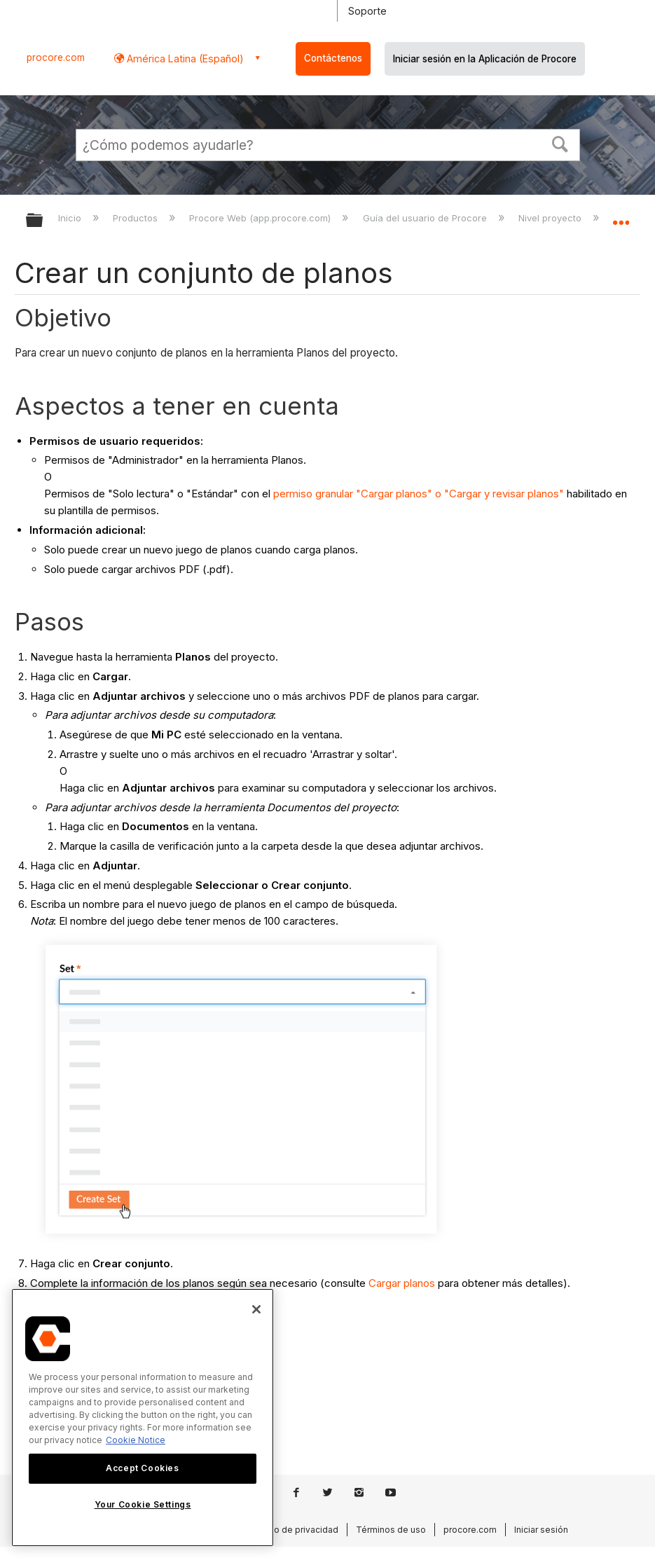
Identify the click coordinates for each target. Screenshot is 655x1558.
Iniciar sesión (541, 1529)
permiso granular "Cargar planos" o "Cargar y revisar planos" (418, 493)
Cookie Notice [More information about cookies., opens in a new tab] (135, 1440)
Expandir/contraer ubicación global (620, 216)
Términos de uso (391, 1529)
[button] (559, 143)
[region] (142, 1417)
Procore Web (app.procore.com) (261, 217)
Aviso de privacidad (297, 1529)
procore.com (56, 57)
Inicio (71, 217)
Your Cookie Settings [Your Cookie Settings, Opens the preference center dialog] (143, 1504)
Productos (136, 217)
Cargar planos (401, 1283)
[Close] (256, 1309)
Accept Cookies (142, 1468)
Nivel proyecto (551, 217)
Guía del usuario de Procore (426, 217)
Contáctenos (333, 58)
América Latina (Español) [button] (184, 58)
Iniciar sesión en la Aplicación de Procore (485, 58)
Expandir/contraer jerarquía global (43, 221)
